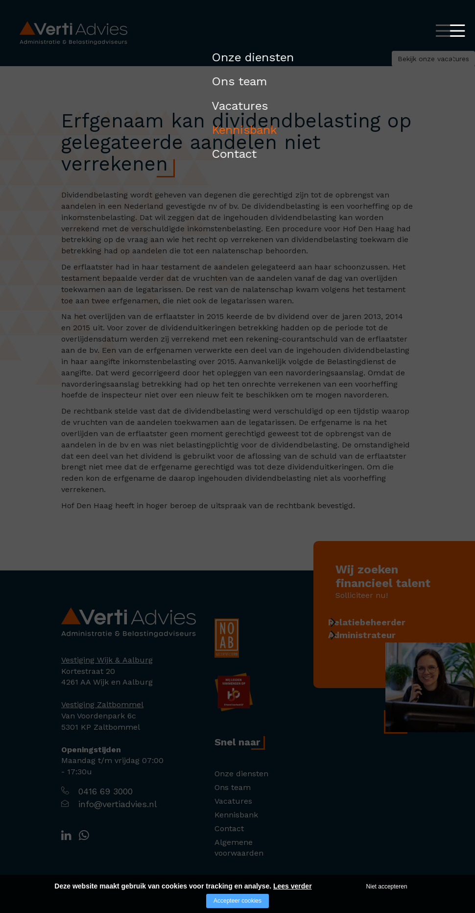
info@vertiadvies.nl (117, 804)
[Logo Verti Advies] (73, 32)
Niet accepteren (386, 886)
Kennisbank (236, 814)
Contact (229, 828)
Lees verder (292, 886)
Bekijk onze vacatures (387, 66)
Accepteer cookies (237, 900)
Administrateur (374, 640)
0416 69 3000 (105, 791)
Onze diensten (241, 773)
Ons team (232, 787)
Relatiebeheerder (379, 622)
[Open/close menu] (443, 31)
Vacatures (233, 801)
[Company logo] (128, 621)
